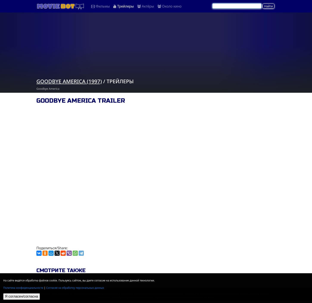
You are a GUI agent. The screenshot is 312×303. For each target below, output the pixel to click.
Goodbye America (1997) (69, 81)
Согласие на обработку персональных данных (75, 288)
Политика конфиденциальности (23, 288)
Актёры (145, 6)
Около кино (170, 6)
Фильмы (100, 6)
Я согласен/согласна (21, 296)
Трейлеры (123, 6)
